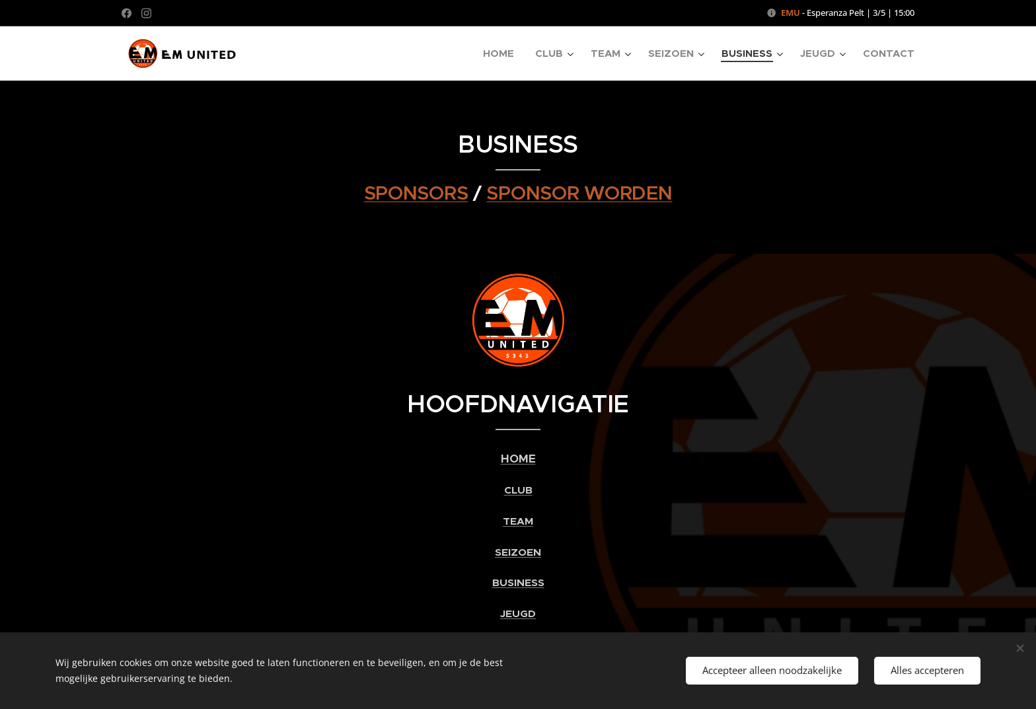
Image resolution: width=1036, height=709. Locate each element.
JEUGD (518, 613)
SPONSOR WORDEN (579, 193)
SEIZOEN (518, 552)
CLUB (518, 491)
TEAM (518, 521)
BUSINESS (518, 583)
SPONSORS (416, 193)
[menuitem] (502, 53)
